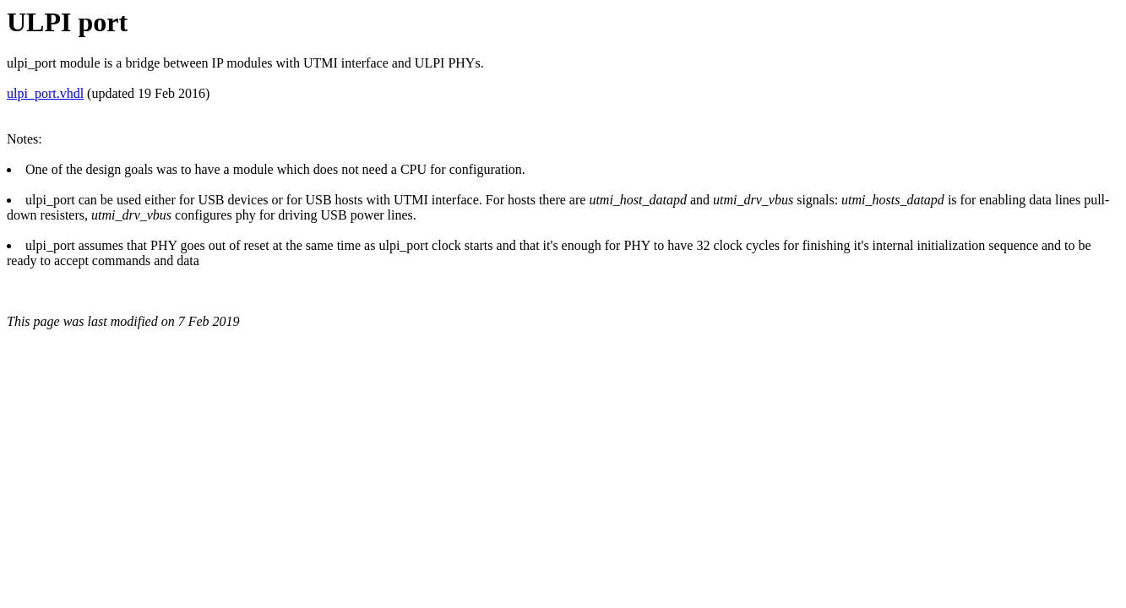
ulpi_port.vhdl (45, 93)
